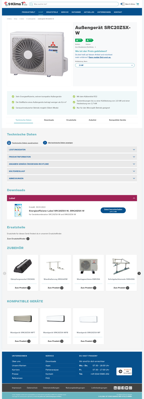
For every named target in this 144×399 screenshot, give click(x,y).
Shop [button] (40, 12)
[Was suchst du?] (74, 4)
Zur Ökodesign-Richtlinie (85, 47)
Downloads (51, 361)
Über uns (16, 361)
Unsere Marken (19, 365)
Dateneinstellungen (51, 388)
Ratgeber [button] (76, 12)
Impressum (16, 388)
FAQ (48, 378)
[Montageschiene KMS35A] (88, 270)
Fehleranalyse (52, 369)
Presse (15, 374)
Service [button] (64, 12)
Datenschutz (32, 388)
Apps (48, 365)
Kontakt (118, 12)
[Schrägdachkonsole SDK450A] (121, 270)
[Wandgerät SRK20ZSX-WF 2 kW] (88, 323)
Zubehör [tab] (92, 120)
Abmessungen (16, 178)
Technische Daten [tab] (23, 120)
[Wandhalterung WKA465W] (55, 270)
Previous (4, 273)
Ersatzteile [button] (52, 12)
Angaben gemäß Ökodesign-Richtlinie (29, 164)
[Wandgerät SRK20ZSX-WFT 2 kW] (22, 323)
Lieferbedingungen (99, 388)
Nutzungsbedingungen (75, 388)
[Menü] (131, 369)
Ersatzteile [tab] (71, 120)
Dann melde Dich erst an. (100, 57)
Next (139, 273)
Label (12, 198)
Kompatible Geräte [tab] (117, 120)
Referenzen (17, 378)
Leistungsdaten (17, 149)
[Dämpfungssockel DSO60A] (22, 270)
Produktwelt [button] (28, 12)
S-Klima (9, 19)
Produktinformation (20, 157)
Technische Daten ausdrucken (25, 143)
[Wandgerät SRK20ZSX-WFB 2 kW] (55, 323)
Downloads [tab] (49, 120)
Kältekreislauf (17, 171)
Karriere (16, 369)
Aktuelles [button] (89, 12)
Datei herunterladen (113, 210)
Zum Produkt (22, 287)
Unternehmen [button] (104, 12)
